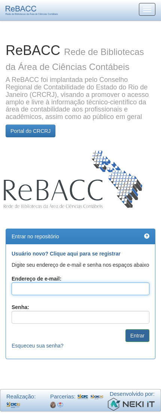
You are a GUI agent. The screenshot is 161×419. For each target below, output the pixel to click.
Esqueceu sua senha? (38, 346)
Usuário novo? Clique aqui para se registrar (66, 254)
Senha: (20, 307)
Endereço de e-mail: (36, 279)
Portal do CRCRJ (30, 131)
